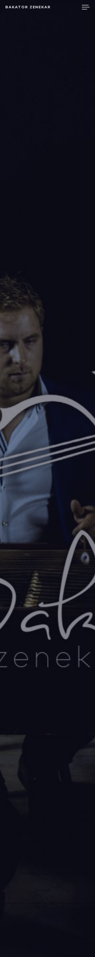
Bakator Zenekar (28, 7)
